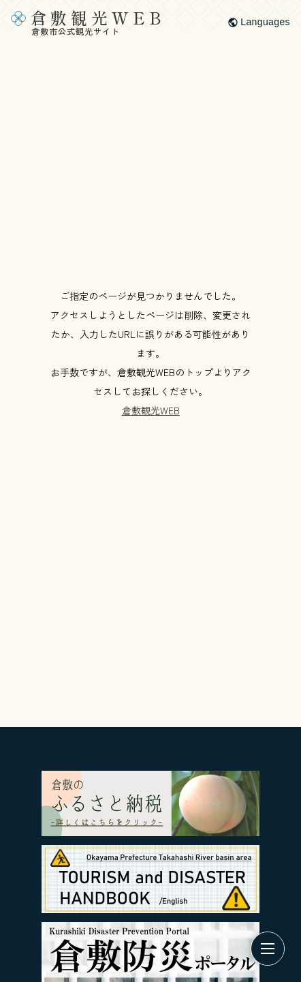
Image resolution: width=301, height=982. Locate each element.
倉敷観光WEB (151, 410)
